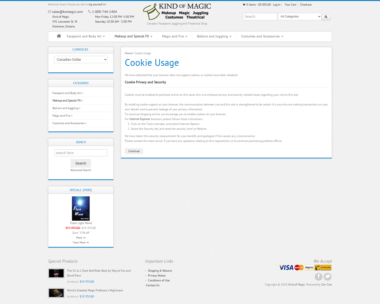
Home (128, 53)
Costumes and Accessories (262, 36)
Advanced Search (80, 170)
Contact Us (152, 285)
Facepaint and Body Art (86, 36)
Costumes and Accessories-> (69, 123)
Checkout (306, 4)
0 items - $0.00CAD (256, 4)
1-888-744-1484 (104, 12)
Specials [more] (81, 190)
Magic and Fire (174, 36)
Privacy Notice (155, 275)
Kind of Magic (296, 284)
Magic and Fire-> (62, 115)
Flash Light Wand (81, 223)
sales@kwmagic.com (67, 12)
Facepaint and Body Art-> (67, 93)
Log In (277, 4)
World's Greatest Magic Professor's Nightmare (95, 290)
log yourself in (97, 4)
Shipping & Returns (158, 270)
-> (67, 100)
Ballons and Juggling (214, 36)
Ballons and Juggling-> (66, 108)
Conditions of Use (157, 280)
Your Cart (290, 4)
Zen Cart (326, 284)
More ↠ (80, 237)
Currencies (80, 49)
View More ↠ (81, 242)
